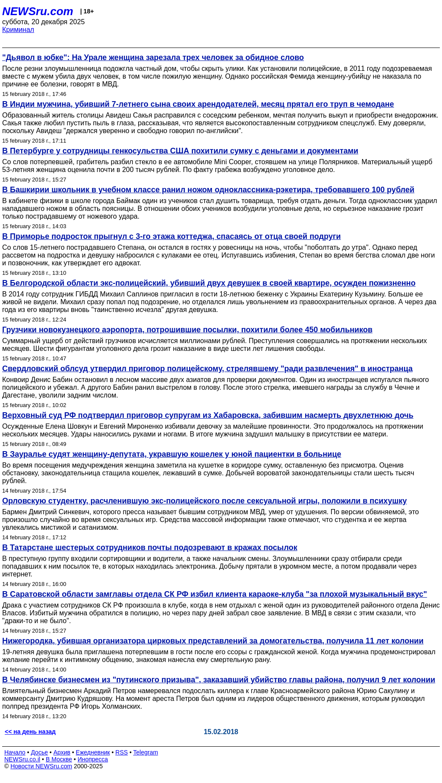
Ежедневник (93, 752)
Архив (62, 752)
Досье (39, 752)
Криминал (18, 29)
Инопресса (93, 759)
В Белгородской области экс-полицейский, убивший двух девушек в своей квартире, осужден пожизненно (209, 283)
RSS (121, 752)
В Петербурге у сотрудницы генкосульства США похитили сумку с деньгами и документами (180, 150)
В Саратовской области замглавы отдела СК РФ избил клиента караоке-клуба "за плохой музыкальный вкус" (214, 594)
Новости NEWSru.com (41, 766)
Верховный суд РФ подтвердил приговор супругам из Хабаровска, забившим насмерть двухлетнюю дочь (208, 415)
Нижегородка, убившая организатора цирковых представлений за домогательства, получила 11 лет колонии (212, 641)
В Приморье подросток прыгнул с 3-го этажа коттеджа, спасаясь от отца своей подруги (171, 236)
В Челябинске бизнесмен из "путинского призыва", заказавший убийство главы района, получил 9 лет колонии (218, 679)
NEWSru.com (37, 11)
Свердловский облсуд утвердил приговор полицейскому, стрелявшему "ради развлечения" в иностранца (207, 368)
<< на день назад (30, 731)
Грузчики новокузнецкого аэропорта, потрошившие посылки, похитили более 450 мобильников (187, 329)
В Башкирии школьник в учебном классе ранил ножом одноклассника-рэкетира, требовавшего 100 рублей (208, 189)
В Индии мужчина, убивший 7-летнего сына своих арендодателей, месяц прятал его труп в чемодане (198, 104)
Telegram (145, 752)
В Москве (59, 759)
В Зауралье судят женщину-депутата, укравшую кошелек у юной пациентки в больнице (171, 454)
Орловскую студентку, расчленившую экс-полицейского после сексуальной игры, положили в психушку (204, 501)
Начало (14, 752)
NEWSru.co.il (22, 759)
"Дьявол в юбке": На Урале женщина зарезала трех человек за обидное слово (153, 57)
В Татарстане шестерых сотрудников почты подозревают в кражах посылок (149, 547)
